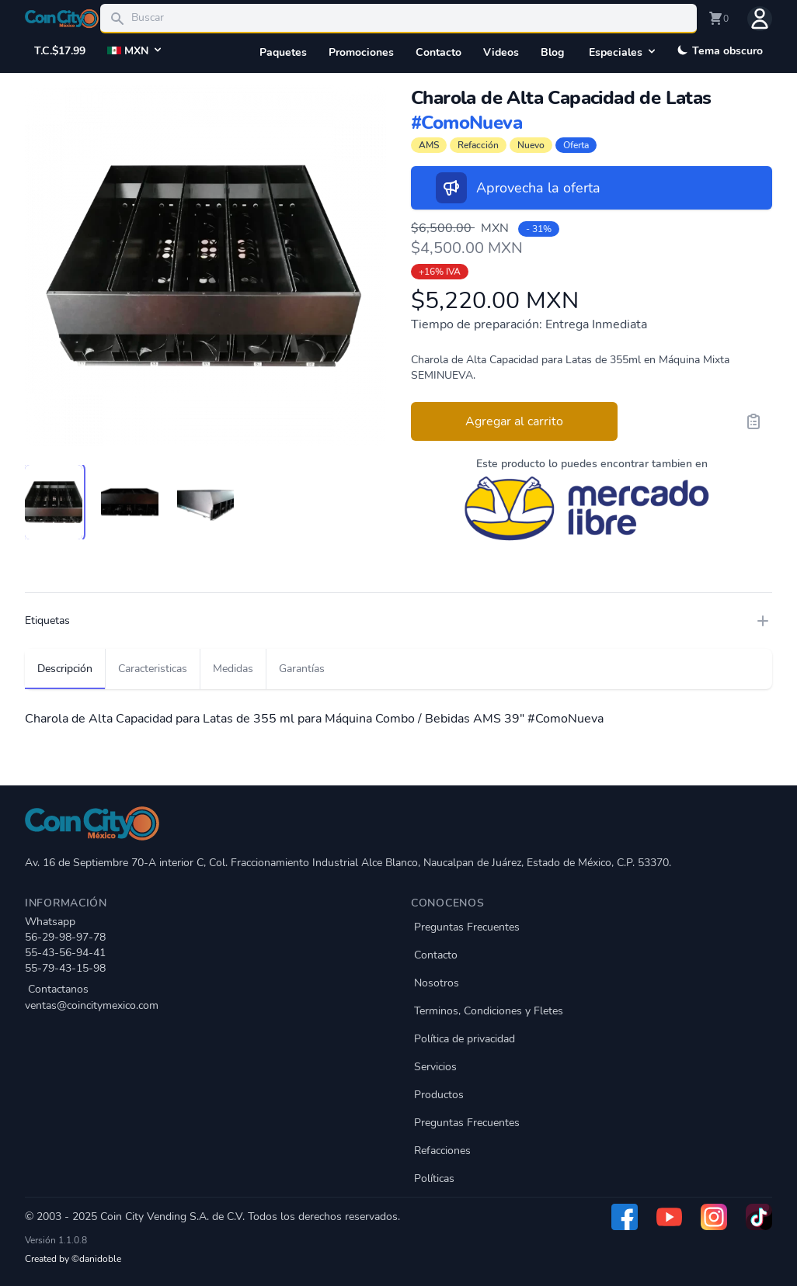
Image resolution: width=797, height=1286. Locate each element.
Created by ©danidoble (73, 1259)
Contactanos (205, 998)
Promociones (361, 52)
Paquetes (283, 52)
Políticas (434, 1178)
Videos (501, 52)
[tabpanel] (205, 265)
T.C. (59, 51)
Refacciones (442, 1150)
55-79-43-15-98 (65, 968)
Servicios (435, 1066)
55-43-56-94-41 (65, 952)
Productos (439, 1094)
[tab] (53, 502)
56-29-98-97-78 (65, 937)
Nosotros (436, 983)
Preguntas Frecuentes (467, 927)
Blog (552, 52)
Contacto (438, 52)
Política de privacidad (464, 1038)
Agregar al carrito (514, 421)
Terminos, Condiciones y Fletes (488, 1010)
